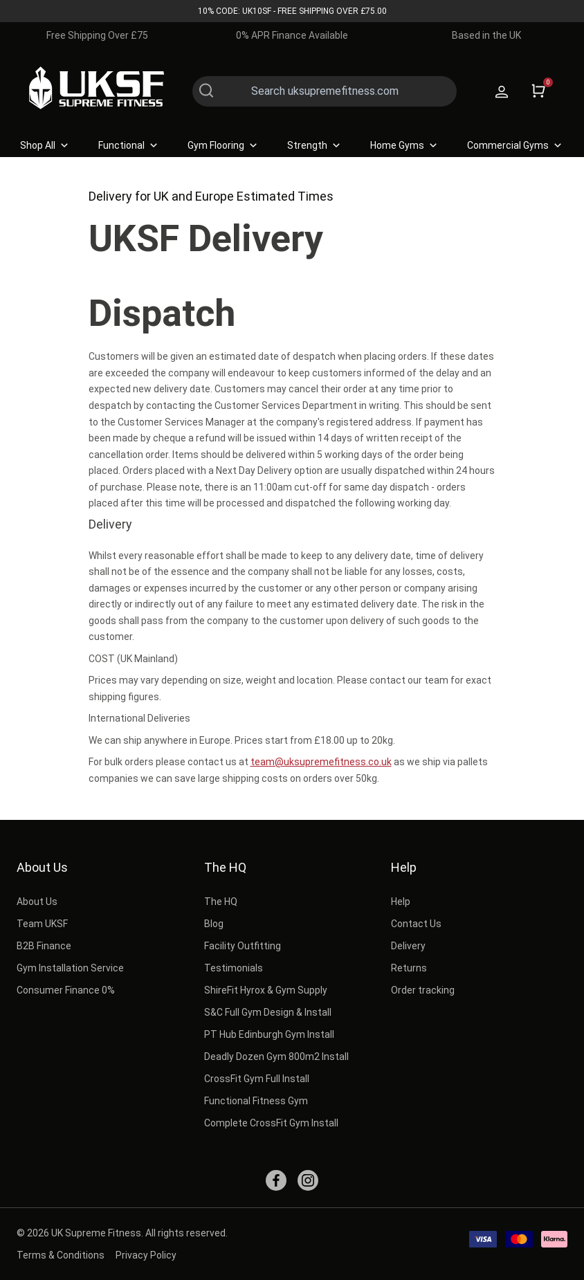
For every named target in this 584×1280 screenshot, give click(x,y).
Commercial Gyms (515, 145)
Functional (129, 145)
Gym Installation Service (70, 967)
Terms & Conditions (60, 1255)
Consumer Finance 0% (66, 990)
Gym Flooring (223, 145)
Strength (315, 145)
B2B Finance (44, 945)
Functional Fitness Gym (256, 1100)
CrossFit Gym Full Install (256, 1078)
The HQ (225, 867)
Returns (409, 967)
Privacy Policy (146, 1255)
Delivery (408, 945)
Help (404, 867)
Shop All (45, 145)
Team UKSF (42, 923)
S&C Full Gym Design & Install (267, 1012)
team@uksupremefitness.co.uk (321, 761)
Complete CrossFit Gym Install (271, 1122)
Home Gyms (404, 145)
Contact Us (416, 923)
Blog (213, 923)
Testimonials (233, 967)
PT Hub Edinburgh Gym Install (269, 1034)
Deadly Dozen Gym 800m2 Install (276, 1056)
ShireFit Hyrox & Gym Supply (265, 990)
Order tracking (423, 990)
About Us (42, 867)
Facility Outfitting (242, 945)
